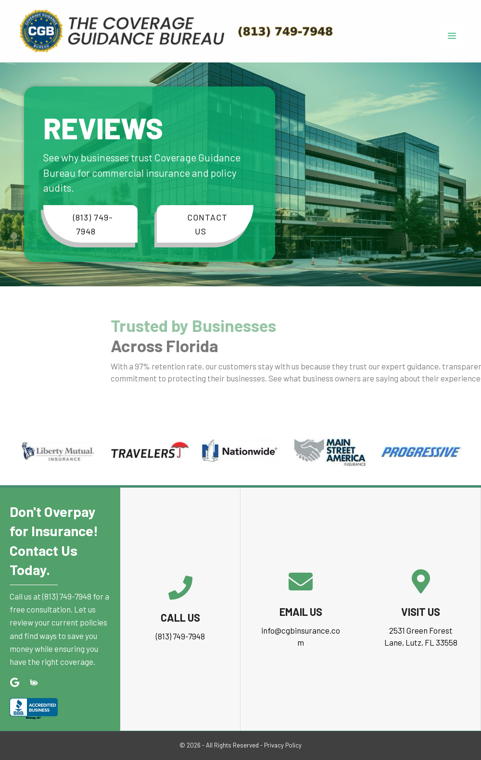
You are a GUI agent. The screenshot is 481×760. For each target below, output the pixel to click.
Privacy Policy (283, 745)
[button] (90, 224)
